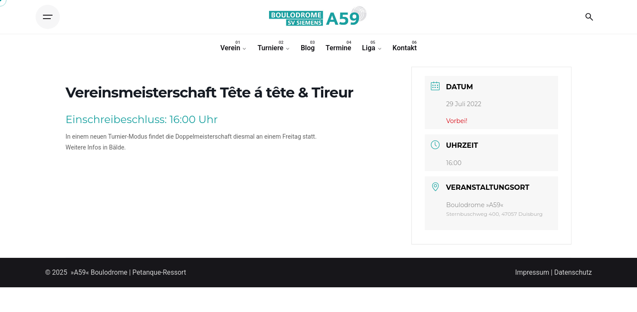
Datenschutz (573, 272)
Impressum (532, 272)
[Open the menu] (48, 17)
